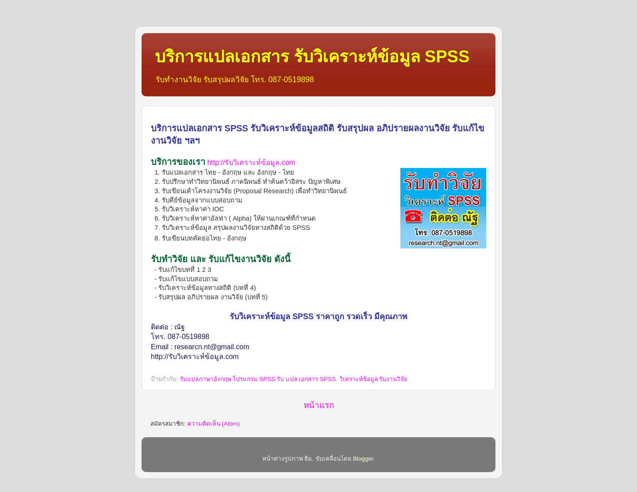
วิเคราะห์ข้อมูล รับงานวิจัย (373, 379)
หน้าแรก (318, 405)
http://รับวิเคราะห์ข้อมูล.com (251, 162)
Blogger (363, 458)
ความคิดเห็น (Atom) (213, 423)
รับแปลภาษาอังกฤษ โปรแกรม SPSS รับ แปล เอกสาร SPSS (258, 379)
